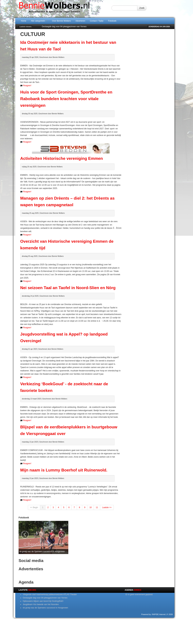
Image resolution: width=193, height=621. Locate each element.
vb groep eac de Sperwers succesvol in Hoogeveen (45, 608)
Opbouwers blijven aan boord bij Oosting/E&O (43, 601)
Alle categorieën (39, 21)
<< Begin (34, 507)
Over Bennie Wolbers (61, 21)
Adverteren (80, 21)
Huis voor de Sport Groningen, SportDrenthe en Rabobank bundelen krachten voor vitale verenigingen (66, 99)
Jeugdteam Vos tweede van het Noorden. (41, 604)
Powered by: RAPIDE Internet (153, 614)
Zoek (141, 8)
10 (90, 507)
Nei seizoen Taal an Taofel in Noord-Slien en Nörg (68, 287)
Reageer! (27, 85)
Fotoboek (112, 21)
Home (23, 21)
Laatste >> (107, 507)
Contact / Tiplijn (96, 21)
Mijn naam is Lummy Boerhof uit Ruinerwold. (63, 470)
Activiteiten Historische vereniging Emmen (61, 158)
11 (97, 507)
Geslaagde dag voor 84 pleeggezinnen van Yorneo (64, 26)
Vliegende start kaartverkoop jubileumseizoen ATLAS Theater (50, 594)
